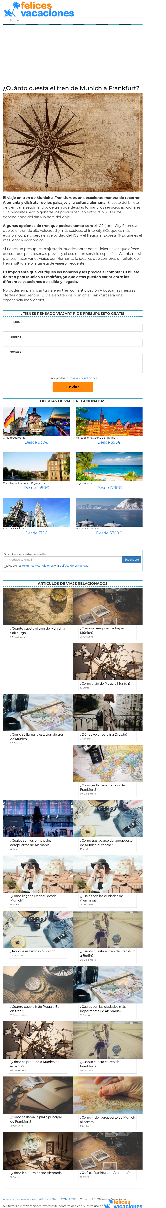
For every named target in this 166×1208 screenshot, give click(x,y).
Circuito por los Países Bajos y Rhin (25, 483)
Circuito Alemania (14, 437)
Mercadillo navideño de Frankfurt (97, 437)
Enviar (72, 387)
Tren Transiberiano (87, 528)
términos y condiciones (81, 378)
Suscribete (131, 559)
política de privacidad (74, 565)
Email (17, 322)
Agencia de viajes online (19, 1199)
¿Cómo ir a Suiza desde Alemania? (36, 1173)
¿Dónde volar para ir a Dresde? (104, 734)
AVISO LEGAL (48, 1199)
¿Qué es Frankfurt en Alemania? (105, 1173)
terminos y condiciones (38, 565)
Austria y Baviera (13, 528)
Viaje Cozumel (84, 483)
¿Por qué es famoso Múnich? (32, 951)
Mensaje (15, 351)
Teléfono (15, 337)
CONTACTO (68, 1199)
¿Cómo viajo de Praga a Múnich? (105, 683)
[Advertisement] (73, 56)
